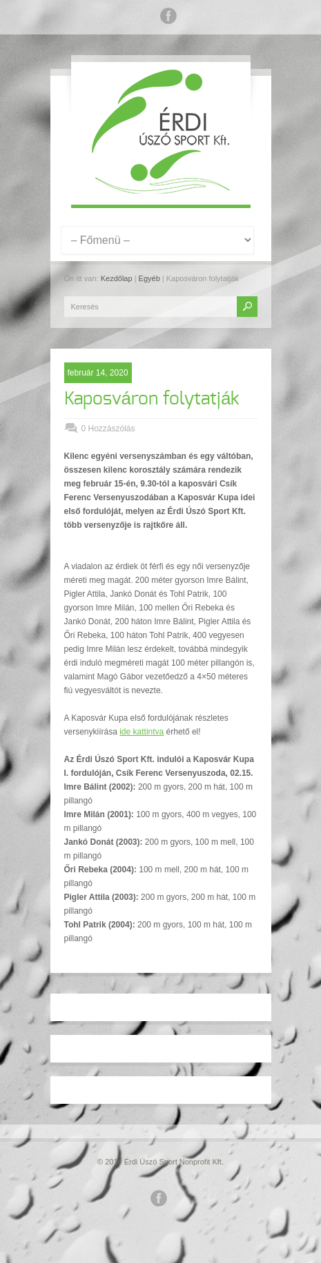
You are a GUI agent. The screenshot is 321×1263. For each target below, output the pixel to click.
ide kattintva (141, 732)
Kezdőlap (117, 278)
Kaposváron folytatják (152, 399)
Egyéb (149, 278)
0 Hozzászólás (108, 428)
